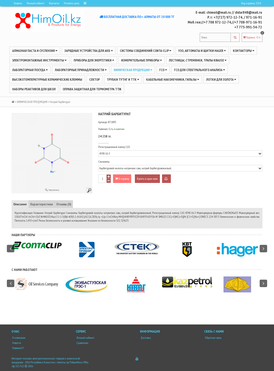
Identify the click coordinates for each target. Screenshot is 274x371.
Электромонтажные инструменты (39, 60)
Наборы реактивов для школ (34, 89)
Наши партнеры (23, 235)
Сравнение (82, 343)
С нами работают (24, 269)
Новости (16, 343)
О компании (18, 338)
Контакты (54, 3)
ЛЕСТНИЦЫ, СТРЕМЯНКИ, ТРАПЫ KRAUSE (197, 60)
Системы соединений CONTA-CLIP (145, 50)
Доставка (145, 338)
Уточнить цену (71, 3)
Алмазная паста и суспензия (34, 50)
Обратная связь (212, 338)
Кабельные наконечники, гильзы (172, 79)
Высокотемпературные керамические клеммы (47, 79)
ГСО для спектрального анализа (199, 70)
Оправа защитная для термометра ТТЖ (92, 89)
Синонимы (104, 162)
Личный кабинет (36, 3)
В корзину (122, 179)
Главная (18, 3)
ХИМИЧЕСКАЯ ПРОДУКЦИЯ (133, 70)
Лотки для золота (221, 79)
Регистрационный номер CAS (114, 147)
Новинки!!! (18, 348)
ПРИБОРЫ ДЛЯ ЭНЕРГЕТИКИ (94, 60)
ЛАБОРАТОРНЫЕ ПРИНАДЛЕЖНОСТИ (81, 70)
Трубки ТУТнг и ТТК (123, 79)
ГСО (163, 70)
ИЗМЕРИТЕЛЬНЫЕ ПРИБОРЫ (141, 60)
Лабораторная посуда (30, 70)
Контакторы (243, 50)
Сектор (94, 79)
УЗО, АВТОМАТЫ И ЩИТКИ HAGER (202, 50)
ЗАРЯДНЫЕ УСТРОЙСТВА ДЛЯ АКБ (88, 50)
